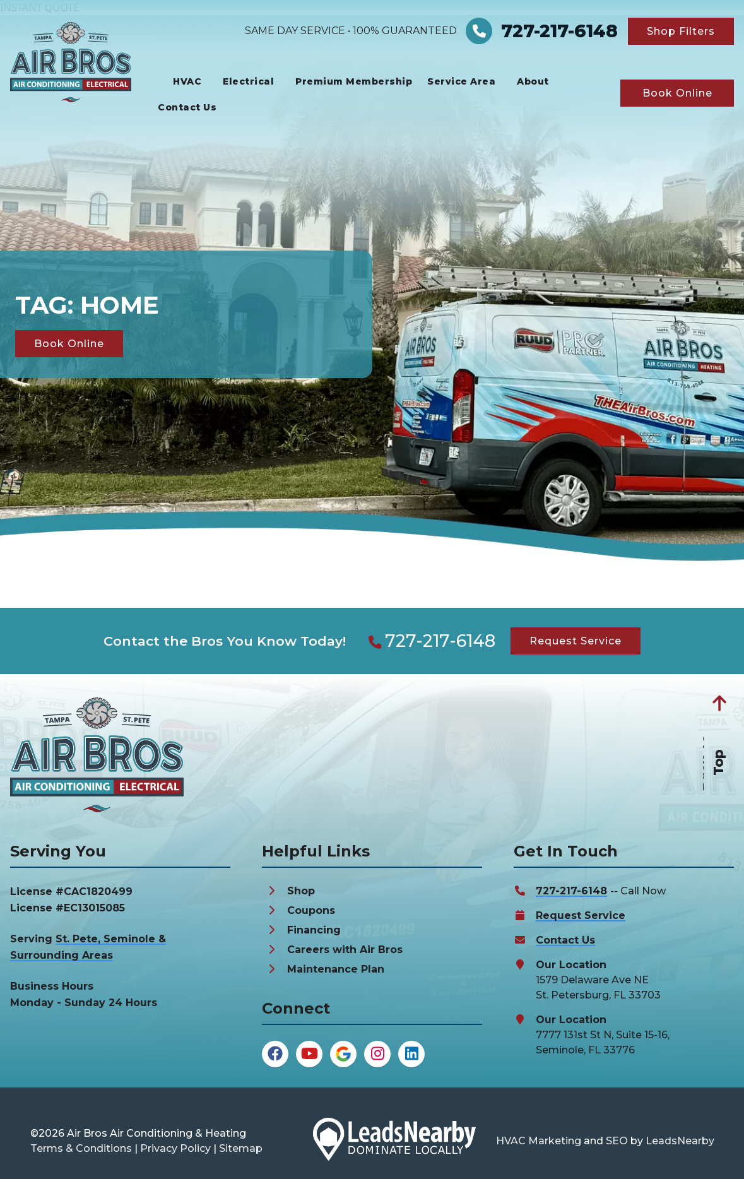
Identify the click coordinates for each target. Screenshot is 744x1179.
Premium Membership (353, 81)
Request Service (580, 915)
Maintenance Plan (335, 969)
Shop (301, 891)
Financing (314, 930)
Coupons (311, 910)
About (533, 81)
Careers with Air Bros (345, 950)
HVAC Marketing (538, 1141)
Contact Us (187, 107)
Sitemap (241, 1148)
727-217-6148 (440, 641)
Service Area (461, 81)
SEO (617, 1141)
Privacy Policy (175, 1148)
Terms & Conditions (81, 1148)
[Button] (681, 31)
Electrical (248, 81)
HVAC (187, 81)
